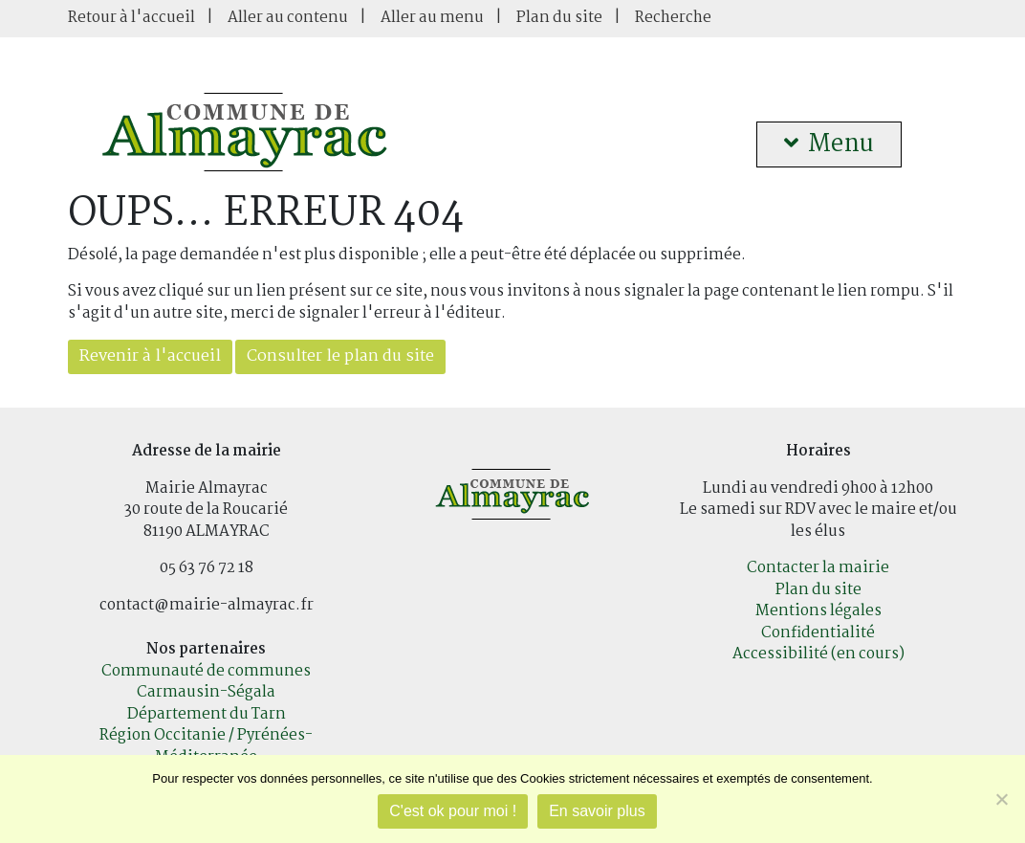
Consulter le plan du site (340, 356)
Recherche (673, 18)
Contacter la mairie (818, 568)
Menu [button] (829, 144)
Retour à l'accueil (131, 18)
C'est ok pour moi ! (452, 811)
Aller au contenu (288, 18)
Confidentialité (818, 633)
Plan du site (559, 18)
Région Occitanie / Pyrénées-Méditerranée (206, 746)
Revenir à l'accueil (150, 356)
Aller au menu (432, 18)
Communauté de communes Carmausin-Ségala (206, 682)
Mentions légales (818, 611)
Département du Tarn (206, 714)
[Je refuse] (1001, 799)
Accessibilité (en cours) (818, 654)
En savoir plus (597, 811)
